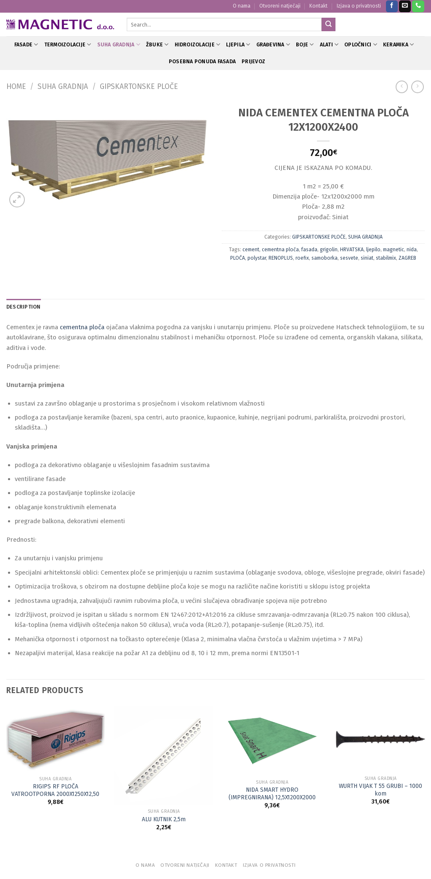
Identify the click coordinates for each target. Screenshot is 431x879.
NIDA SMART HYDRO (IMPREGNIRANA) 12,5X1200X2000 (272, 793)
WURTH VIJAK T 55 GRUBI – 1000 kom (380, 789)
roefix (302, 258)
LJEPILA (238, 44)
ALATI (329, 44)
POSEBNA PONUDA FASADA (202, 62)
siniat (367, 258)
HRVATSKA (352, 250)
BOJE (305, 44)
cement (250, 250)
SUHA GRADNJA (118, 44)
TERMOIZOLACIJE (67, 44)
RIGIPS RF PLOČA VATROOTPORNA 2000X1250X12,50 (55, 790)
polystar (256, 258)
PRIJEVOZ (253, 62)
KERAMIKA (398, 44)
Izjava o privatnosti (359, 6)
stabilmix (386, 258)
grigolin (329, 250)
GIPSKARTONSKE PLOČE (139, 86)
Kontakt (318, 6)
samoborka (324, 258)
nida (412, 250)
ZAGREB (407, 258)
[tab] (23, 307)
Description (23, 307)
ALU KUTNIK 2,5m (164, 819)
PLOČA (237, 258)
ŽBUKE (157, 44)
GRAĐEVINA (273, 44)
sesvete (349, 258)
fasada (309, 250)
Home (16, 86)
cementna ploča (280, 250)
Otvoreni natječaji (280, 6)
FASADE (26, 44)
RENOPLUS (281, 258)
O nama (241, 6)
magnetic (393, 250)
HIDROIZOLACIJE (198, 44)
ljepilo (373, 250)
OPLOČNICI (360, 44)
